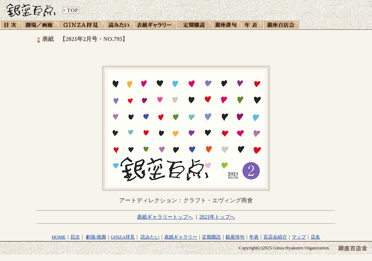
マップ (299, 237)
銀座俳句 (235, 237)
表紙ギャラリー (180, 237)
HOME (59, 237)
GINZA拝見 (123, 237)
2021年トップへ (217, 217)
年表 (254, 237)
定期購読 (211, 237)
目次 (75, 237)
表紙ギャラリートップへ (165, 217)
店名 (315, 237)
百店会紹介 (275, 237)
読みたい (150, 237)
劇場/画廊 (96, 237)
